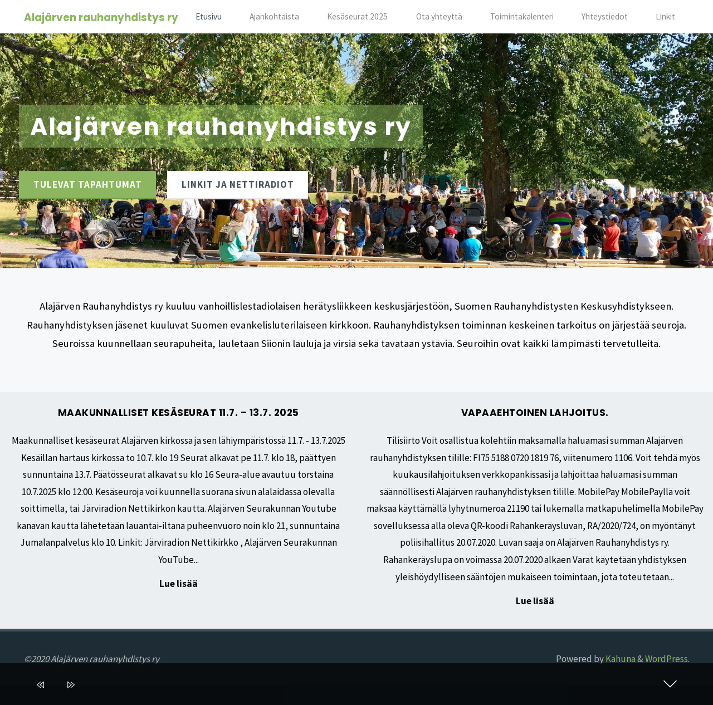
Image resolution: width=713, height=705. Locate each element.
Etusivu (209, 16)
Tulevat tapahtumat (87, 184)
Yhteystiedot (605, 16)
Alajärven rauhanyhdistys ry (101, 17)
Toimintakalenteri (522, 16)
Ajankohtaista (274, 16)
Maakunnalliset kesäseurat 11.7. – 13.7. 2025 (178, 412)
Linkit (665, 16)
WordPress (666, 659)
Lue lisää (178, 584)
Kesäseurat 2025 (357, 16)
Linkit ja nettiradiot (238, 184)
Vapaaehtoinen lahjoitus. (535, 412)
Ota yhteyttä (439, 16)
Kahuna (620, 659)
